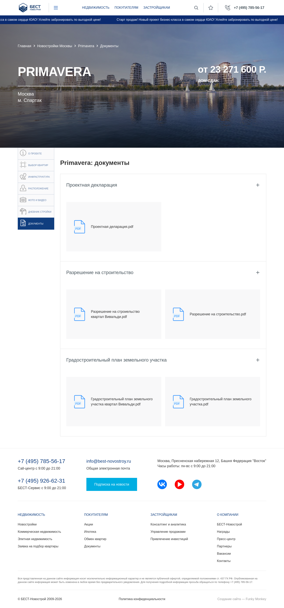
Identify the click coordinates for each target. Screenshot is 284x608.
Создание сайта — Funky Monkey (242, 599)
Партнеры (224, 546)
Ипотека (90, 531)
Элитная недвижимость (35, 539)
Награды (223, 531)
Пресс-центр (226, 539)
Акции (88, 524)
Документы (92, 546)
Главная (24, 46)
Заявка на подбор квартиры (38, 546)
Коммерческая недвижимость (39, 531)
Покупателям (126, 7)
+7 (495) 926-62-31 (41, 481)
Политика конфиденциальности (142, 599)
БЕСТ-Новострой (229, 524)
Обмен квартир (95, 539)
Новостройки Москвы (54, 46)
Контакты (224, 561)
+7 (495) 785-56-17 (41, 461)
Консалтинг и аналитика (168, 524)
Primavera (86, 46)
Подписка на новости (111, 484)
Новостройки (27, 524)
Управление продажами (167, 531)
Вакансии (224, 553)
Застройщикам (156, 7)
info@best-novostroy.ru (108, 461)
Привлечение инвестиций (169, 539)
